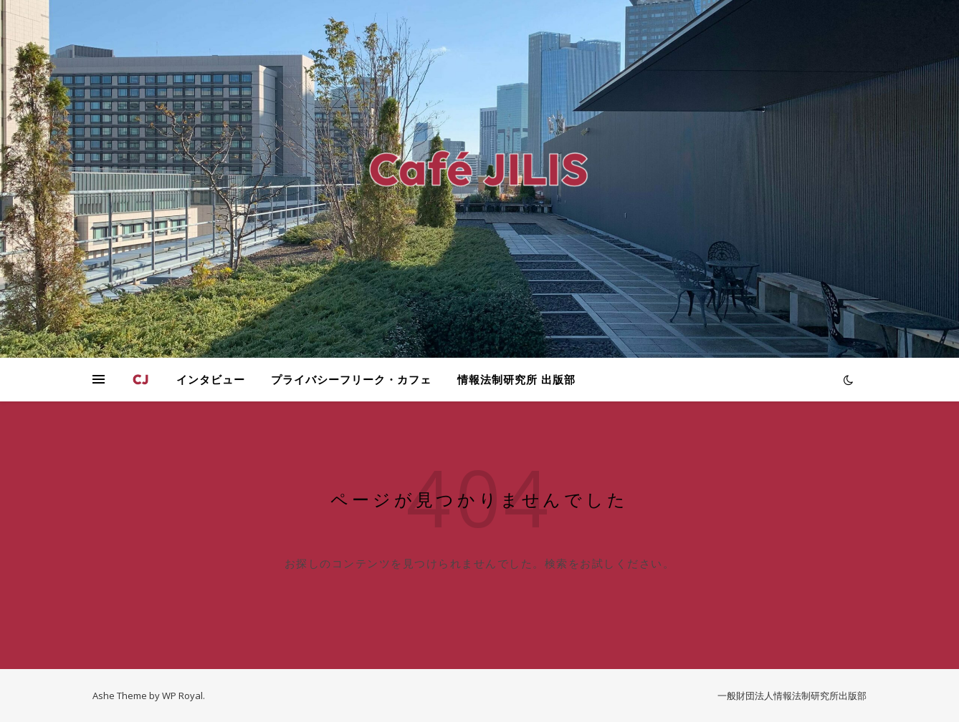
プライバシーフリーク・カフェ (351, 379)
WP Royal (182, 695)
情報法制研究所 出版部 (516, 379)
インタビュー (210, 379)
